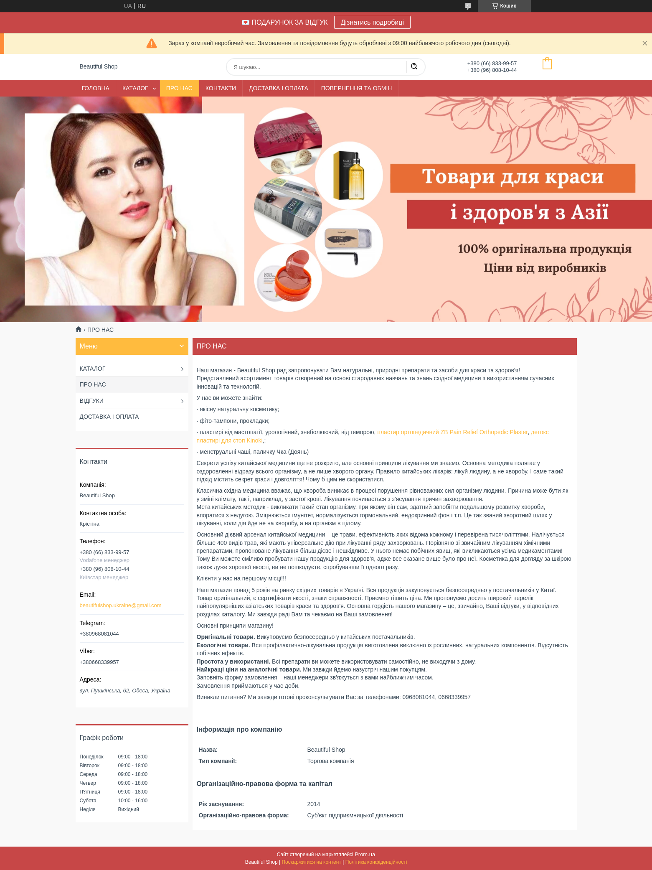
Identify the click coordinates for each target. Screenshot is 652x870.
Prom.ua (365, 854)
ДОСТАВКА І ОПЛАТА (278, 88)
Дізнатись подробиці (372, 22)
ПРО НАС (179, 88)
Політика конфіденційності (376, 862)
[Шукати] (413, 67)
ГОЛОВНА (95, 88)
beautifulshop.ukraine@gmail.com (121, 605)
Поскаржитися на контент (311, 862)
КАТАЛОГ (135, 88)
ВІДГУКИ (92, 400)
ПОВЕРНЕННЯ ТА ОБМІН (356, 88)
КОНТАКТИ (220, 88)
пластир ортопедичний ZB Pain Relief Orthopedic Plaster (452, 432)
